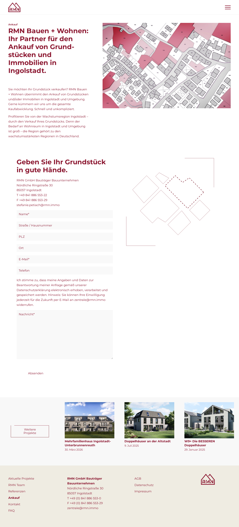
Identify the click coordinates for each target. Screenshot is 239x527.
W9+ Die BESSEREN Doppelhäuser (199, 443)
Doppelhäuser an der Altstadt (147, 441)
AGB (137, 478)
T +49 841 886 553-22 (32, 195)
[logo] (14, 7)
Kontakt (14, 504)
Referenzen (16, 491)
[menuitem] (227, 7)
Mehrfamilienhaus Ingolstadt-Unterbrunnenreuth (88, 443)
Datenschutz (144, 485)
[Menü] (227, 7)
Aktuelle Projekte (21, 478)
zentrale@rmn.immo (82, 508)
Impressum (143, 491)
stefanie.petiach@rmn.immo (38, 205)
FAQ (11, 510)
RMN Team (16, 485)
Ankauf (14, 498)
